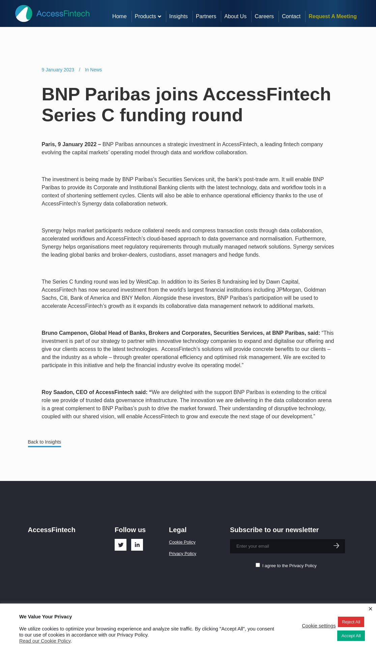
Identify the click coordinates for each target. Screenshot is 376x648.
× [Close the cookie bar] (370, 609)
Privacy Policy (182, 553)
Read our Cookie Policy (44, 641)
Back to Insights (44, 442)
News (96, 69)
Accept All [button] (350, 635)
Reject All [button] (351, 621)
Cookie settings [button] (319, 625)
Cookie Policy (182, 542)
